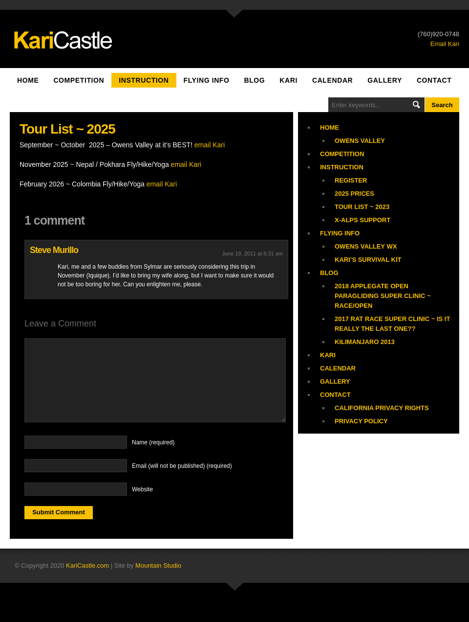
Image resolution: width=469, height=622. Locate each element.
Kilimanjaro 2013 (365, 342)
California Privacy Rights (382, 408)
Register (351, 180)
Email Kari (444, 43)
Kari (288, 80)
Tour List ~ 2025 (67, 129)
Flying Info (207, 80)
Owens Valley (360, 140)
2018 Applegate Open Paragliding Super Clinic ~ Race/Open (383, 295)
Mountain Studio (158, 565)
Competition (78, 80)
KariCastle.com (87, 565)
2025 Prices (354, 193)
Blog (254, 80)
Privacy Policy (361, 421)
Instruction (144, 80)
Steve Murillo (54, 250)
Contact (434, 80)
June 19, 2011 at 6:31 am (252, 253)
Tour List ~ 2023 (362, 206)
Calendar (332, 80)
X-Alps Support (362, 220)
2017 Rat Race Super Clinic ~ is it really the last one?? (392, 323)
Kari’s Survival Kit (368, 259)
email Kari (209, 145)
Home (28, 80)
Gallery (384, 80)
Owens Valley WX (366, 246)
